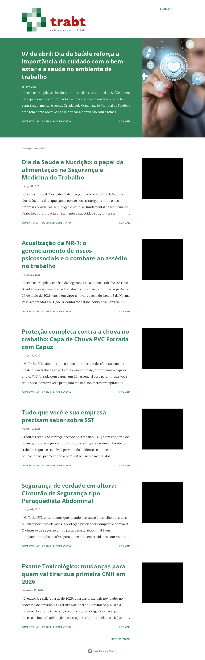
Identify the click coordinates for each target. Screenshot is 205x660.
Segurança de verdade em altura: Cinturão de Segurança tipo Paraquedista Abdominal (69, 493)
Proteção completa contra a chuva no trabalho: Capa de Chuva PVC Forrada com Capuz (75, 339)
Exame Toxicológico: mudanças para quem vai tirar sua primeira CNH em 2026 (73, 574)
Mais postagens (120, 638)
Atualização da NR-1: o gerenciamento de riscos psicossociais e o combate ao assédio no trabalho (74, 254)
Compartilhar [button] (30, 121)
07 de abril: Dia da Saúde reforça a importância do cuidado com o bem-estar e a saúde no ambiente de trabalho (73, 65)
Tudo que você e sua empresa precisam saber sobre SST (64, 416)
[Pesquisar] (166, 9)
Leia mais (124, 121)
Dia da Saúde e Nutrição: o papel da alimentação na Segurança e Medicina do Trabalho (72, 169)
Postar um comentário (56, 121)
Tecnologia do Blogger (102, 650)
